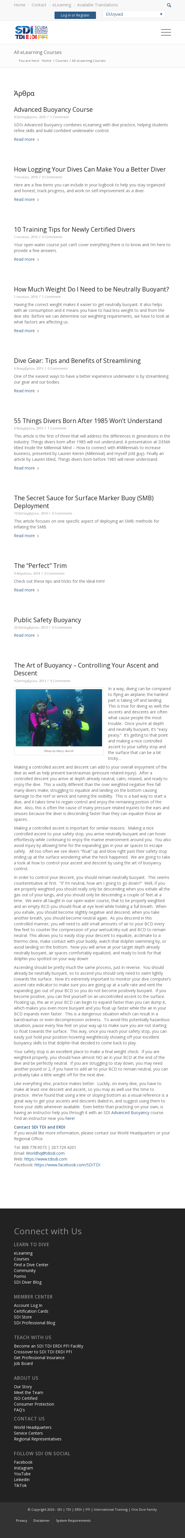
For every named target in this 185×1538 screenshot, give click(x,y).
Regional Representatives (37, 1439)
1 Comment (59, 117)
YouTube (22, 1473)
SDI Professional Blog (34, 1322)
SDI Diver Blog (27, 1282)
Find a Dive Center (31, 1264)
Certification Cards (31, 1311)
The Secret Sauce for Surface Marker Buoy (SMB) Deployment (84, 502)
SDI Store (23, 1317)
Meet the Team (28, 1392)
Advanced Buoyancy (130, 1112)
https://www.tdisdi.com (45, 1159)
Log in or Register (74, 15)
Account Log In (28, 1305)
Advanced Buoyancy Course (53, 109)
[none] (134, 14)
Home (20, 5)
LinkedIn (22, 1479)
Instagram (23, 1468)
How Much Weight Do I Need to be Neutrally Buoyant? (91, 289)
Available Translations (97, 5)
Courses (21, 1259)
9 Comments (60, 681)
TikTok (20, 1485)
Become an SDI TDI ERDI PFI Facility (48, 1346)
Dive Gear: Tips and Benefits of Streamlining (77, 361)
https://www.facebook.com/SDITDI (67, 1165)
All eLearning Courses (38, 52)
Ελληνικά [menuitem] (114, 14)
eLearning (61, 5)
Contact (39, 5)
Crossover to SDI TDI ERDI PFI (43, 1351)
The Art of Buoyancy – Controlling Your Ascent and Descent (86, 669)
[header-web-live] (77, 32)
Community (25, 1270)
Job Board (23, 1363)
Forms (20, 1276)
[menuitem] (21, 5)
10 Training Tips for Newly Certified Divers (74, 229)
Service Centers (28, 1433)
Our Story (23, 1386)
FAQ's (19, 1410)
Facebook (23, 1462)
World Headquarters (33, 1427)
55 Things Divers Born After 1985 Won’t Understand (88, 421)
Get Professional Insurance (39, 1357)
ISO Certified (25, 1398)
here (70, 1118)
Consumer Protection (34, 1404)
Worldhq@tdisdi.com (45, 1153)
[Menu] (163, 32)
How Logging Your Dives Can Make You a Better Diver (90, 169)
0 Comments (52, 177)
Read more (26, 139)
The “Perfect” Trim (40, 566)
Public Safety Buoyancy (47, 620)
